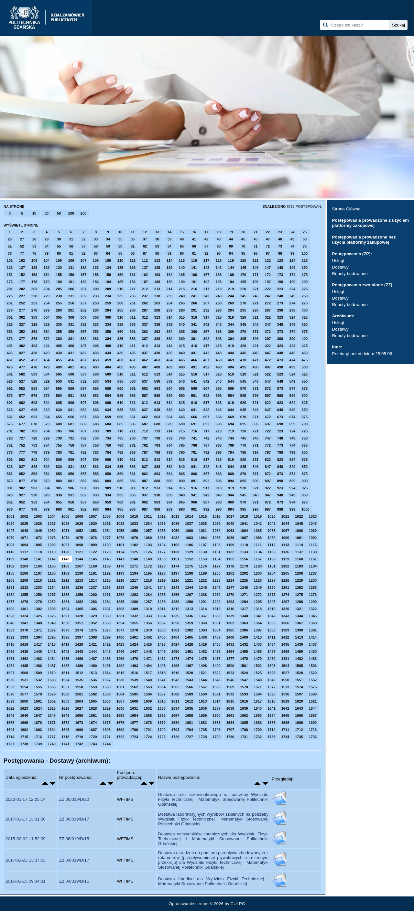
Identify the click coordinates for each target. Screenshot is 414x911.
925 (305, 488)
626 (10, 410)
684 (108, 424)
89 (169, 253)
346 (255, 324)
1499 (216, 666)
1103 (148, 545)
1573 (285, 687)
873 (280, 474)
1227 (271, 580)
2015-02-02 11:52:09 (25, 838)
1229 (299, 580)
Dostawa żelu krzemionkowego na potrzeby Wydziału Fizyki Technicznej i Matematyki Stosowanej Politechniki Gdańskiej (213, 799)
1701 (148, 730)
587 (145, 395)
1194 (134, 573)
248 (280, 296)
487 (145, 367)
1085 (216, 538)
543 (219, 381)
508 (96, 374)
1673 (79, 723)
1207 (313, 573)
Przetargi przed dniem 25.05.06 (362, 353)
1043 (271, 523)
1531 (24, 680)
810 (120, 459)
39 (169, 239)
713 (157, 431)
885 (120, 481)
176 (10, 282)
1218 (148, 580)
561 (133, 388)
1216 (120, 580)
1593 (244, 694)
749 (292, 438)
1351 (79, 623)
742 (206, 438)
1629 (106, 708)
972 (268, 502)
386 (133, 339)
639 (169, 410)
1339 (230, 616)
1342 (271, 616)
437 (145, 353)
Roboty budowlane (349, 273)
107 (83, 260)
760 (120, 445)
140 (182, 268)
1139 (10, 559)
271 (255, 303)
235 (120, 296)
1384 (216, 630)
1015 (203, 516)
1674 (93, 723)
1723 (134, 737)
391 (194, 339)
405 (59, 346)
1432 (244, 644)
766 (194, 445)
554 (46, 388)
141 (194, 268)
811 (133, 459)
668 (219, 417)
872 (268, 474)
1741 (65, 744)
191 (194, 282)
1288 (161, 602)
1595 (271, 694)
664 (169, 417)
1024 (10, 523)
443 (219, 353)
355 (59, 332)
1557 (65, 687)
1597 (299, 694)
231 (71, 296)
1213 (79, 580)
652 (22, 417)
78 (34, 253)
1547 (244, 680)
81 (71, 253)
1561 (120, 687)
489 (169, 367)
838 (157, 467)
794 (231, 452)
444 (231, 353)
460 (120, 360)
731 (71, 438)
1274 (285, 595)
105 (59, 260)
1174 (175, 566)
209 (108, 289)
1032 (120, 523)
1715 (24, 737)
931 (71, 495)
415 (182, 346)
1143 (65, 559)
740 (182, 438)
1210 (38, 580)
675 (305, 417)
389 (169, 339)
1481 (285, 659)
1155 (230, 559)
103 (34, 260)
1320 (285, 609)
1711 (285, 730)
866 (194, 474)
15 (182, 232)
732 (83, 438)
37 (145, 239)
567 (206, 388)
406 (71, 346)
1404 (175, 637)
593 (219, 395)
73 (280, 246)
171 (255, 275)
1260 (93, 595)
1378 (134, 630)
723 (280, 431)
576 (10, 395)
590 (182, 395)
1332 (134, 616)
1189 (65, 573)
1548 (258, 680)
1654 (134, 715)
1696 (79, 730)
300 (305, 310)
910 (120, 488)
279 (46, 310)
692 (206, 424)
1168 (93, 566)
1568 (216, 687)
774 (292, 445)
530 (59, 381)
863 (157, 474)
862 (145, 474)
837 (145, 467)
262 (145, 303)
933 (96, 495)
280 (59, 310)
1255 (24, 595)
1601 (38, 701)
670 (243, 417)
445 (243, 353)
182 (83, 282)
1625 (51, 708)
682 (83, 424)
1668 (10, 723)
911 (133, 488)
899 (292, 481)
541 (194, 381)
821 (255, 459)
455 (59, 360)
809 (108, 459)
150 (305, 268)
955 (59, 502)
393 (219, 339)
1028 (65, 523)
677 (22, 424)
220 (243, 289)
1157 (258, 559)
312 (145, 317)
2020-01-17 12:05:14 (25, 799)
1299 (313, 602)
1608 (134, 701)
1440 (38, 651)
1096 (51, 545)
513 (157, 374)
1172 (148, 566)
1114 (299, 545)
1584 (120, 694)
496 (255, 367)
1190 (79, 573)
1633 (161, 708)
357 (83, 332)
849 (292, 467)
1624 (38, 708)
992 (206, 509)
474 (292, 360)
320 (243, 317)
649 (292, 410)
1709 (258, 730)
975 (305, 502)
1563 (148, 687)
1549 (271, 680)
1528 (299, 673)
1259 (79, 595)
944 (231, 495)
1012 (161, 516)
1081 (161, 538)
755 (59, 445)
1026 (38, 523)
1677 (134, 723)
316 (194, 317)
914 (169, 488)
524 (292, 374)
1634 (175, 708)
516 (194, 374)
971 (255, 502)
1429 (203, 644)
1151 (175, 559)
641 (194, 410)
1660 (216, 715)
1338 (216, 616)
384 (108, 339)
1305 (79, 609)
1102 (134, 545)
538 (157, 381)
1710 (271, 730)
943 (219, 495)
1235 (65, 587)
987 (145, 509)
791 (194, 452)
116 (194, 260)
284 (108, 310)
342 (206, 324)
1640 (258, 708)
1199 (203, 573)
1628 (93, 708)
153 (34, 275)
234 (108, 296)
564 (169, 388)
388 (157, 339)
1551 (299, 680)
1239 (120, 587)
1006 (79, 516)
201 (10, 289)
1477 (230, 659)
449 (292, 353)
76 (10, 253)
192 (206, 282)
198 (280, 282)
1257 (51, 595)
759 (108, 445)
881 (71, 481)
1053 (93, 531)
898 (280, 481)
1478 (244, 659)
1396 (65, 637)
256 (71, 303)
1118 (38, 552)
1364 (258, 623)
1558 (79, 687)
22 (268, 232)
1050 (51, 531)
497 (268, 367)
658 (96, 417)
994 (231, 509)
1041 (244, 523)
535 (120, 381)
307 (83, 317)
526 (10, 381)
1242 (161, 587)
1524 (244, 673)
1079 (134, 538)
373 (280, 332)
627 (22, 410)
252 (22, 303)
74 (292, 246)
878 (34, 481)
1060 (189, 531)
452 (22, 360)
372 (268, 332)
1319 (271, 609)
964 (169, 502)
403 (34, 346)
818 (219, 459)
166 (194, 275)
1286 (134, 602)
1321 (299, 609)
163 (157, 275)
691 (194, 424)
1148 (134, 559)
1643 (299, 708)
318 (219, 317)
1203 (258, 573)
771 (255, 445)
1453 (216, 651)
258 (96, 303)
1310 (148, 609)
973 (280, 502)
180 (59, 282)
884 (108, 481)
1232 (24, 587)
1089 (271, 538)
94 (231, 253)
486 (133, 367)
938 (157, 495)
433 (96, 353)
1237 (93, 587)
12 (145, 232)
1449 (161, 651)
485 (120, 367)
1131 (216, 552)
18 (219, 232)
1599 (10, 701)
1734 (285, 737)
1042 (258, 523)
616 (194, 403)
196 (255, 282)
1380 (161, 630)
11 (133, 232)
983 (96, 509)
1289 (175, 602)
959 (108, 502)
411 (133, 346)
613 (157, 403)
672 (268, 417)
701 (10, 431)
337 (145, 324)
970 (243, 502)
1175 (189, 566)
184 (108, 282)
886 (133, 481)
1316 (230, 609)
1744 (106, 744)
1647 (38, 715)
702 (22, 431)
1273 (271, 595)
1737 (10, 744)
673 (280, 417)
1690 (313, 723)
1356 (148, 623)
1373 (65, 630)
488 (157, 367)
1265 (161, 595)
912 (145, 488)
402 (22, 346)
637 (145, 410)
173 (280, 275)
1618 (271, 701)
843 (219, 467)
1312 (175, 609)
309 (108, 317)
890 (182, 481)
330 (59, 324)
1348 (38, 623)
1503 (271, 666)
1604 (79, 701)
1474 (189, 659)
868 (219, 474)
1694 (51, 730)
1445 (106, 651)
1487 (51, 666)
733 (96, 438)
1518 (161, 673)
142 (206, 268)
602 (22, 403)
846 (255, 467)
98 (280, 253)
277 (22, 310)
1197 (175, 573)
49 (292, 239)
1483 (313, 659)
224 (292, 289)
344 (231, 324)
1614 (216, 701)
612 (145, 403)
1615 (230, 701)
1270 (230, 595)
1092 (313, 538)
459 (108, 360)
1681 (189, 723)
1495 (161, 666)
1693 (38, 730)
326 (10, 324)
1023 (313, 516)
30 (47, 213)
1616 (244, 701)
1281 (65, 602)
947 (268, 495)
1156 (244, 559)
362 (145, 332)
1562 (134, 687)
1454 (230, 651)
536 (133, 381)
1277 (10, 602)
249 (292, 296)
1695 (65, 730)
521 (255, 374)
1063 (230, 531)
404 (46, 346)
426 (10, 353)
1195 (148, 573)
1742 (79, 744)
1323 (10, 616)
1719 (79, 737)
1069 (313, 531)
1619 (285, 701)
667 (206, 417)
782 (83, 452)
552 (22, 388)
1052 (79, 531)
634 (108, 410)
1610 (161, 701)
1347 (24, 623)
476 (10, 367)
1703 (175, 730)
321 (255, 317)
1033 (134, 523)
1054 (106, 531)
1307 (106, 609)
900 (305, 481)
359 (108, 332)
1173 (161, 566)
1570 (244, 687)
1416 (24, 644)
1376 (106, 630)
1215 (106, 580)
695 (243, 424)
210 (120, 289)
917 (206, 488)
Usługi (338, 260)
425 (305, 346)
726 (10, 438)
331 (71, 324)
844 (231, 467)
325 (305, 317)
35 (120, 239)
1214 (93, 580)
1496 (175, 666)
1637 (216, 708)
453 (34, 360)
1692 (24, 730)
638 (157, 410)
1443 (79, 651)
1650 (79, 715)
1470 (134, 659)
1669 (24, 723)
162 (145, 275)
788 (157, 452)
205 (59, 289)
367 (206, 332)
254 (46, 303)
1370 (24, 630)
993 (219, 509)
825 (305, 459)
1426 (161, 644)
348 (280, 324)
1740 (51, 744)
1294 (244, 602)
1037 (189, 523)
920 (243, 488)
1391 (313, 630)
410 (120, 346)
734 (108, 438)
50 (59, 213)
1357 (161, 623)
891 (194, 481)
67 (206, 246)
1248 (244, 587)
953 (34, 502)
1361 (216, 623)
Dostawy (340, 267)
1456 (258, 651)
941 (194, 495)
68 (219, 246)
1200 (216, 573)
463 (157, 360)
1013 (175, 516)
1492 (120, 666)
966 (194, 502)
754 (46, 445)
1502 (258, 666)
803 (34, 459)
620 (243, 403)
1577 (24, 694)
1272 (258, 595)
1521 (203, 673)
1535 (79, 680)
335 (120, 324)
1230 (313, 580)
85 (120, 253)
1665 (285, 715)
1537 (106, 680)
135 (120, 268)
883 (96, 481)
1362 (230, 623)
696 (255, 424)
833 (96, 467)
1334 (161, 616)
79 (47, 253)
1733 (271, 737)
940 (182, 495)
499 (292, 367)
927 (22, 495)
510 (120, 374)
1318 (258, 609)
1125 (134, 552)
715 (182, 431)
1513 (93, 673)
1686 (258, 723)
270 (243, 303)
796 (255, 452)
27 (22, 239)
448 (280, 353)
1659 (203, 715)
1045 (299, 523)
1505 (299, 666)
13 (157, 232)
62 (145, 246)
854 (46, 474)
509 (108, 374)
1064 (244, 531)
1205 (285, 573)
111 (133, 260)
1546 (230, 680)
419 (231, 346)
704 (46, 431)
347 (268, 324)
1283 (93, 602)
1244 (189, 587)
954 (46, 502)
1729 (216, 737)
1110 (244, 545)
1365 (271, 623)
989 (169, 509)
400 (305, 339)
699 (292, 424)
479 (46, 367)
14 (169, 232)
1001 (10, 516)
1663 (258, 715)
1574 (299, 687)
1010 (134, 516)
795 (243, 452)
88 (157, 253)
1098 (79, 545)
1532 (38, 680)
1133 (244, 552)
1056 (134, 531)
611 (133, 403)
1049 (38, 531)
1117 (24, 552)
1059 (175, 531)
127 (22, 268)
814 (169, 459)
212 (145, 289)
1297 (285, 602)
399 (292, 339)
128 (34, 268)
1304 (65, 609)
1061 (203, 531)
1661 (230, 715)
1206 (299, 573)
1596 (285, 694)
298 (280, 310)
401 (10, 346)
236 (133, 296)
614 (169, 403)
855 (59, 474)
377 (22, 339)
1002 (24, 516)
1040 (230, 523)
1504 (285, 666)
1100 (106, 545)
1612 (189, 701)
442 (206, 353)
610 (120, 403)
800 (305, 452)
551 (10, 388)
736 (133, 438)
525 (305, 374)
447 (268, 353)
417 (206, 346)
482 (83, 367)
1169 (106, 566)
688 (157, 424)
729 (46, 438)
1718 (65, 737)
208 (96, 289)
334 (108, 324)
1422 (106, 644)
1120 (65, 552)
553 (34, 388)
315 (182, 317)
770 (243, 445)
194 (231, 282)
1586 (148, 694)
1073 (51, 538)
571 (255, 388)
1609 (148, 701)
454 (46, 360)
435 (120, 353)
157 (83, 275)
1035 (161, 523)
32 (83, 239)
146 (255, 268)
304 (46, 317)
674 (292, 417)
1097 (65, 545)
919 (231, 488)
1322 (313, 609)
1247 (230, 587)
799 (292, 452)
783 (96, 452)
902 (22, 488)
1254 (10, 595)
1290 (189, 602)
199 (292, 282)
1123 (106, 552)
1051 (65, 531)
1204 (271, 573)
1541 (161, 680)
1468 (106, 659)
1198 (189, 573)
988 (157, 509)
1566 (189, 687)
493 (219, 367)
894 (231, 481)
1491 (106, 666)
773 (280, 445)
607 (83, 403)
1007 (93, 516)
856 (71, 474)
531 (71, 381)
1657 (175, 715)
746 (255, 438)
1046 (313, 523)
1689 (299, 723)
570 (243, 388)
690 (182, 424)
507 (83, 374)
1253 (313, 587)
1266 (175, 595)
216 (194, 289)
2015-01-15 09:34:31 (25, 881)
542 (206, 381)
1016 (216, 516)
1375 (93, 630)
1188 (51, 573)
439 (169, 353)
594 (231, 395)
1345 (313, 616)
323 (280, 317)
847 (268, 467)
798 (280, 452)
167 (206, 275)
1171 (134, 566)
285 (120, 310)
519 (231, 374)
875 (305, 474)
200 (83, 213)
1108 (216, 545)
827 (22, 467)
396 (255, 339)
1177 (216, 566)
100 (71, 213)
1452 (203, 651)
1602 (51, 701)
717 (206, 431)
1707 (230, 730)
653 (34, 417)
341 (194, 324)
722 (268, 431)
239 (169, 296)
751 (10, 445)
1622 (10, 708)
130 (59, 268)
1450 (175, 651)
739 (169, 438)
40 (182, 239)
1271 (244, 595)
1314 (203, 609)
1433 (258, 644)
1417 (38, 644)
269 (231, 303)
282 (83, 310)
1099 (93, 545)
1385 (230, 630)
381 (71, 339)
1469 (120, 659)
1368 (313, 623)
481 (71, 367)
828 (34, 467)
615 (182, 403)
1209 (24, 580)
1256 (38, 595)
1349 (51, 623)
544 (231, 381)
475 (305, 360)
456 (71, 360)
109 (108, 260)
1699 (120, 730)
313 (157, 317)
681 (71, 424)
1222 (203, 580)
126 (10, 268)
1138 (313, 552)
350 (305, 324)
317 (206, 317)
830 (59, 467)
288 (157, 310)
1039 (216, 523)
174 (292, 275)
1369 (10, 630)
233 (96, 296)
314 (169, 317)
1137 (299, 552)
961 (133, 502)
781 (71, 452)
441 (194, 353)
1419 (65, 644)
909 (108, 488)
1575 (313, 687)
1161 (313, 559)
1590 (203, 694)
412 (145, 346)
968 (219, 502)
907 (83, 488)
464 (169, 360)
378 (34, 339)
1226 (258, 580)
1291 (203, 602)
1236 (79, 587)
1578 (38, 694)
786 (133, 452)
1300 (10, 609)
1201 (230, 573)
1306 (93, 609)
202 (22, 289)
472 (268, 360)
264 (169, 303)
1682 (203, 723)
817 (206, 459)
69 (231, 246)
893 (219, 481)
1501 (244, 666)
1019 (258, 516)
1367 (299, 623)
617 (206, 403)
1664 (271, 715)
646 (255, 410)
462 (145, 360)
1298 (299, 602)
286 (133, 310)
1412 (285, 637)
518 (219, 374)
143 (219, 268)
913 (157, 488)
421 (255, 346)
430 (59, 353)
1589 (189, 694)
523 (280, 374)
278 (34, 310)
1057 (148, 531)
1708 (244, 730)
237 (145, 296)
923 (280, 488)
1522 (216, 673)
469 (231, 360)
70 (243, 246)
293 (219, 310)
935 (120, 495)
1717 (51, 737)
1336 (189, 616)
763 (157, 445)
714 (169, 431)
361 (133, 332)
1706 (216, 730)
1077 (106, 538)
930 (59, 495)
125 (305, 260)
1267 (189, 595)
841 (194, 467)
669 (231, 417)
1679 (161, 723)
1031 (106, 523)
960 (120, 502)
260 (120, 303)
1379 (148, 630)
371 (255, 332)
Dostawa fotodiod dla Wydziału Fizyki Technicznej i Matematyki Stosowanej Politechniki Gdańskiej (213, 881)
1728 (203, 737)
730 (59, 438)
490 (182, 367)
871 (255, 474)
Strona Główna (346, 209)
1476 (216, 659)
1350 (65, 623)
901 (10, 488)
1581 (79, 694)
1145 (93, 559)
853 (34, 474)
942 (206, 495)
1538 (120, 680)
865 (182, 474)
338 (157, 324)
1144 (79, 559)
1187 (38, 573)
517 (206, 374)
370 (243, 332)
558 (96, 388)
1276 (313, 595)
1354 (120, 623)
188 (157, 282)
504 (46, 374)
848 (280, 467)
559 (108, 388)
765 (182, 445)
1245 (203, 587)
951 (10, 502)
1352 (93, 623)
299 (292, 310)
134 (108, 268)
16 (194, 232)
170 (243, 275)
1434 (271, 644)
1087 (244, 538)
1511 (65, 673)
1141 (38, 559)
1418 (51, 644)
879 (46, 481)
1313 (189, 609)
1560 (106, 687)
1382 (189, 630)
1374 (79, 630)
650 (305, 410)
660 (120, 417)
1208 (10, 580)
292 (206, 310)
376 (10, 339)
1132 (230, 552)
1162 (10, 566)
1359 (189, 623)
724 (292, 431)
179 (46, 282)
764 (169, 445)
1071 (24, 538)
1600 (24, 701)
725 (305, 431)
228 (34, 296)
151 (10, 275)
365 (182, 332)
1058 (161, 531)
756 (71, 445)
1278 (24, 602)
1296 (271, 602)
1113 (285, 545)
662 (145, 417)
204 (46, 289)
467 (206, 360)
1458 (285, 651)
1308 (120, 609)
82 (83, 253)
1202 (244, 573)
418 (219, 346)
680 (59, 424)
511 (133, 374)
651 (10, 417)
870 (243, 474)
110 (120, 260)
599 (292, 395)
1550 (285, 680)
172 (268, 275)
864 (169, 474)
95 (243, 253)
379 (46, 339)
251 (10, 303)
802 (22, 459)
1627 (79, 708)
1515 (120, 673)
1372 (51, 630)
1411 (271, 637)
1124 (120, 552)
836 (133, 467)
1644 (313, 708)
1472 (161, 659)
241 (194, 296)
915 (182, 488)
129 (46, 268)
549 (292, 381)
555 (59, 388)
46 (255, 239)
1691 (10, 730)
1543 (189, 680)
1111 (258, 545)
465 (182, 360)
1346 (10, 623)
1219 (161, 580)
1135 (271, 552)
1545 (216, 680)
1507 (10, 673)
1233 (38, 587)
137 (145, 268)
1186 (24, 573)
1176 (203, 566)
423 (280, 346)
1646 (24, 715)
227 (22, 296)
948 (280, 495)
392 (206, 339)
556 (71, 388)
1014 (189, 516)
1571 (258, 687)
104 (46, 260)
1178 (230, 566)
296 (255, 310)
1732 (258, 737)
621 (255, 403)
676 (10, 424)
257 (83, 303)
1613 (203, 701)
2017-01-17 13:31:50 (25, 819)
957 (83, 502)
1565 (175, 687)
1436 (299, 644)
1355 (134, 623)
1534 (65, 680)
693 (219, 424)
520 (243, 374)
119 (231, 260)
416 (194, 346)
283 (96, 310)
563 (157, 388)
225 (305, 289)
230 (59, 296)
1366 (285, 623)
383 (96, 339)
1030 (93, 523)
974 (292, 502)
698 (280, 424)
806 (71, 459)
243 (219, 296)
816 (194, 459)
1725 (161, 737)
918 (219, 488)
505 (59, 374)
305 (59, 317)
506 (71, 374)
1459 (299, 651)
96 (255, 253)
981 (71, 509)
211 (133, 289)
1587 (161, 694)
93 (219, 253)
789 (169, 452)
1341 (258, 616)
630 (59, 410)
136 (133, 268)
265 (182, 303)
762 (145, 445)
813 (157, 459)
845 (243, 467)
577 (22, 395)
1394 (38, 637)
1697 (93, 730)
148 (280, 268)
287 (145, 310)
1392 (10, 637)
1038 (203, 523)
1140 (24, 559)
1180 (258, 566)
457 (83, 360)
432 (83, 353)
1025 (24, 523)
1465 (65, 659)
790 (182, 452)
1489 (79, 666)
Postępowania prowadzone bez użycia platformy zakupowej (364, 240)
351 (10, 332)
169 (231, 275)
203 (34, 289)
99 (292, 253)
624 (292, 403)
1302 (38, 609)
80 (59, 253)
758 (96, 445)
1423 (120, 644)
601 (10, 403)
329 (46, 324)
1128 (175, 552)
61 (133, 246)
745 (243, 438)
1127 (161, 552)
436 (133, 353)
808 (96, 459)
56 (71, 246)
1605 (93, 701)
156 (71, 275)
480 (59, 367)
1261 (106, 595)
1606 (106, 701)
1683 (216, 723)
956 (71, 502)
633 (96, 410)
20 (243, 232)
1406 (203, 637)
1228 (285, 580)
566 (194, 388)
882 (83, 481)
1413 (299, 637)
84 (108, 253)
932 (83, 495)
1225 (244, 580)
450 (305, 353)
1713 (313, 730)
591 (194, 395)
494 (231, 367)
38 (157, 239)
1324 (24, 616)
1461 (10, 659)
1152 (189, 559)
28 (34, 239)
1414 (313, 637)
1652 (106, 715)
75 (305, 246)
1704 (189, 730)
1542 (175, 680)
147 (268, 268)
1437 (313, 644)
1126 (148, 552)
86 (133, 253)
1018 (244, 516)
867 (206, 474)
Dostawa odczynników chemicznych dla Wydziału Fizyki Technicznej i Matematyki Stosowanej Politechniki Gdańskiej (213, 839)
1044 (285, 523)
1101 (120, 545)
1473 (175, 659)
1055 (120, 531)
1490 (93, 666)
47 (268, 239)
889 (169, 481)
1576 (10, 694)
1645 (10, 715)
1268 (203, 595)
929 (46, 495)
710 (120, 431)
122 (268, 260)
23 (280, 232)
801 (10, 459)
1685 (244, 723)
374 (292, 332)
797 (268, 452)
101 (10, 260)
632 (83, 410)
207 (83, 289)
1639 (244, 708)
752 (22, 445)
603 (34, 403)
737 (145, 438)
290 (182, 310)
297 (268, 310)
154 (46, 275)
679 (46, 424)
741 (194, 438)
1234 (51, 587)
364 (169, 332)
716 (194, 431)
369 (231, 332)
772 (268, 445)
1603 (65, 701)
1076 (93, 538)
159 (108, 275)
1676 (120, 723)
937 (145, 495)
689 (169, 424)
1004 (51, 516)
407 (83, 346)
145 (243, 268)
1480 (271, 659)
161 (133, 275)
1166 (65, 566)
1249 (258, 587)
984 (108, 509)
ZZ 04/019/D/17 (74, 860)
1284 (106, 602)
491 (194, 367)
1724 (148, 737)
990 (182, 509)
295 (243, 310)
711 (133, 431)
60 (120, 246)
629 (46, 410)
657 (83, 417)
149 (292, 268)
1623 (24, 708)
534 (108, 381)
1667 (313, 715)
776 (10, 452)
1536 (93, 680)
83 (96, 253)
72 (268, 246)
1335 (175, 616)
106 (71, 260)
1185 (10, 573)
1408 (230, 637)
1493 (134, 666)
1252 (299, 587)
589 (169, 395)
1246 (216, 587)
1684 (230, 723)
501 (10, 374)
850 (305, 467)
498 (280, 367)
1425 (148, 644)
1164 (38, 566)
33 (96, 239)
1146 (106, 559)
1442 (65, 651)
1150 (161, 559)
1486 (38, 666)
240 (182, 296)
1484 (10, 666)
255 (59, 303)
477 (22, 367)
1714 (10, 737)
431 (71, 353)
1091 (299, 538)
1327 (65, 616)
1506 (313, 666)
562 (145, 388)
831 (71, 467)
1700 (134, 730)
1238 (106, 587)
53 (34, 246)
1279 (38, 602)
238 (157, 296)
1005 (65, 516)
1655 (148, 715)
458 (96, 360)
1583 (106, 694)
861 (133, 474)
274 (292, 303)
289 (169, 310)
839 (169, 467)
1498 (203, 666)
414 (169, 346)
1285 (120, 602)
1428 (189, 644)
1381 (175, 630)
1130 (203, 552)
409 (108, 346)
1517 (148, 673)
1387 (258, 630)
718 (219, 431)
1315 (216, 609)
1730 (230, 737)
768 (219, 445)
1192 (106, 573)
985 (120, 509)
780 (59, 452)
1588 (175, 694)
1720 (93, 737)
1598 (313, 694)
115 (182, 260)
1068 (299, 531)
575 (305, 388)
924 (292, 488)
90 (182, 253)
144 (231, 268)
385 (120, 339)
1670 (38, 723)
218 (219, 289)
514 (169, 374)
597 (268, 395)
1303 (51, 609)
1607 (120, 701)
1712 (299, 730)
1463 (38, 659)
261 (133, 303)
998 (280, 509)
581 (71, 395)
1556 (51, 687)
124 (292, 260)
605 (59, 403)
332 (83, 324)
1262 (120, 595)
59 (108, 246)
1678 (148, 723)
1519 (175, 673)
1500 (230, 666)
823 (280, 459)
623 (280, 403)
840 (182, 467)
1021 (285, 516)
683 (96, 424)
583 (96, 395)
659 (108, 417)
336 (133, 324)
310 (120, 317)
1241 (148, 587)
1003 (38, 516)
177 (22, 282)
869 (231, 474)
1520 (189, 673)
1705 (203, 730)
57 (83, 246)
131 (71, 268)
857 (83, 474)
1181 (271, 566)
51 (10, 246)
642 (206, 410)
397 (268, 339)
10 (34, 213)
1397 (79, 637)
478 (34, 367)
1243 (175, 587)
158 (96, 275)
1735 (299, 737)
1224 (230, 580)
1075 (79, 538)
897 (268, 481)
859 (108, 474)
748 (280, 438)
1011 (148, 516)
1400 (120, 637)
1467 (93, 659)
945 (243, 495)
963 (157, 502)
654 (46, 417)
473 (280, 360)
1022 (299, 516)
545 (243, 381)
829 (46, 467)
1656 (161, 715)
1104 (161, 545)
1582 (93, 694)
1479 (258, 659)
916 (194, 488)
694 (231, 424)
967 (206, 502)
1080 (148, 538)
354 (46, 332)
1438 (10, 651)
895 (243, 481)
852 (22, 474)
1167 (79, 566)
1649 (65, 715)
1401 (134, 637)
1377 (120, 630)
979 (46, 509)
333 (96, 324)
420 (243, 346)
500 (305, 367)
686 (133, 424)
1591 (216, 694)
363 (157, 332)
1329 (93, 616)
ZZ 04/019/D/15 (74, 881)
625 (305, 403)
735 (120, 438)
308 (96, 317)
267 (206, 303)
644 (231, 410)
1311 (161, 609)
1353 (106, 623)
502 (22, 374)
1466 (79, 659)
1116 (10, 552)
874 (292, 474)
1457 (271, 651)
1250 (271, 587)
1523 (230, 673)
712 (145, 431)
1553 (10, 687)
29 (47, 239)
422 (268, 346)
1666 (299, 715)
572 (268, 388)
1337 (203, 616)
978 (34, 509)
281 (71, 310)
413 (157, 346)
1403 (161, 637)
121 (255, 260)
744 (231, 438)
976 (10, 509)
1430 (216, 644)
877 (22, 481)
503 (34, 374)
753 (34, 445)
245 (243, 296)
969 (231, 502)
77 (22, 253)
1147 (120, 559)
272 (268, 303)
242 (206, 296)
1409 (244, 637)
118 (219, 260)
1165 (51, 566)
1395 (51, 637)
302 (22, 317)
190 (182, 282)
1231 (10, 587)
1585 (134, 694)
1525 (258, 673)
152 (22, 275)
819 (231, 459)
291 (194, 310)
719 (231, 431)
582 (83, 395)
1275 (299, 595)
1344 (299, 616)
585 (120, 395)
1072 (38, 538)
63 (157, 246)
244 (231, 296)
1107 (203, 545)
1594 (258, 694)
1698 (106, 730)
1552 (313, 680)
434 (108, 353)
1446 (120, 651)
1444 (93, 651)
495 (243, 367)
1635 (189, 708)
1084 (203, 538)
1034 (148, 523)
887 (145, 481)
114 (169, 260)
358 (96, 332)
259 (108, 303)
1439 (24, 651)
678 (34, 424)
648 (280, 410)
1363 (244, 623)
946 (255, 495)
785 (120, 452)
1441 (51, 651)
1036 (175, 523)
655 (59, 417)
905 (59, 488)
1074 (65, 538)
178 (34, 282)
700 (305, 424)
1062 (216, 531)
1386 (244, 630)
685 (120, 424)
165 (182, 275)
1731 (244, 737)
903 (34, 488)
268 (219, 303)
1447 (134, 651)
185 (120, 282)
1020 (271, 516)
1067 (285, 531)
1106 (189, 545)
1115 (313, 545)
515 (182, 374)
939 (169, 495)
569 (231, 388)
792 (206, 452)
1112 (271, 545)
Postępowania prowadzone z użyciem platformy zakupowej (370, 223)
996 (255, 509)
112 (145, 260)
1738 (24, 744)
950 (305, 495)
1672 (65, 723)
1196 (161, 573)
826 (10, 467)
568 (219, 388)
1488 (65, 666)
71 (255, 246)
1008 (106, 516)
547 (268, 381)
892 (206, 481)
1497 (189, 666)
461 (133, 360)
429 (46, 353)
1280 (51, 602)
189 (169, 282)
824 (292, 459)
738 (157, 438)
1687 (271, 723)
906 (71, 488)
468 (219, 360)
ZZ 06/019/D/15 (74, 838)
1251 (285, 587)
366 (194, 332)
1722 (120, 737)
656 (71, 417)
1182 (285, 566)
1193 (120, 573)
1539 (134, 680)
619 (231, 403)
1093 (10, 545)
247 (268, 296)
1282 (79, 602)
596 (255, 395)
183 (96, 282)
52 (22, 246)
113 (157, 260)
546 (255, 381)
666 (194, 417)
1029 (79, 523)
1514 (106, 673)
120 (243, 260)
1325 (38, 616)
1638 (230, 708)
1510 (51, 673)
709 (108, 431)
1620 (299, 701)
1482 (299, 659)
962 (145, 502)
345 (243, 324)
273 (280, 303)
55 (59, 246)
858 (96, 474)
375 (305, 332)
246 (255, 296)
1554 (24, 687)
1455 (244, 651)
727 (22, 438)
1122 (93, 552)
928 (34, 495)
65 (182, 246)
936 (133, 495)
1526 (271, 673)
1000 (305, 509)
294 (231, 310)
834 (108, 467)
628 (34, 410)
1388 (271, 630)
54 (47, 246)
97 (268, 253)
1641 (271, 708)
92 (206, 253)
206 (71, 289)
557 (83, 388)
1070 (10, 538)
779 (46, 452)
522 (268, 374)
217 (206, 289)
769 (231, 445)
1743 (93, 744)
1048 (24, 531)
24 (292, 232)
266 (194, 303)
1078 (120, 538)
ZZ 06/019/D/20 (74, 799)
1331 (120, 616)
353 (34, 332)
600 (305, 395)
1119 (51, 552)
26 (10, 239)
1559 (93, 687)
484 (108, 367)
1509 (38, 673)
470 (243, 360)
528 (34, 381)
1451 (189, 651)
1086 (230, 538)
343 (219, 324)
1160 (299, 559)
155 (59, 275)
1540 (148, 680)
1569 (230, 687)
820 (243, 459)
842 (206, 467)
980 (59, 509)
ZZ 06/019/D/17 (74, 819)
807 (83, 459)
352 (22, 332)
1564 (161, 687)
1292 (216, 602)
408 (96, 346)
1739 (38, 744)
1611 (175, 701)
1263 (134, 595)
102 (22, 260)
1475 (203, 659)
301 (10, 317)
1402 (148, 637)
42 (206, 239)
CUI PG (237, 903)
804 (46, 459)
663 (157, 417)
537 (145, 381)
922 (268, 488)
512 (145, 374)
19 (231, 232)
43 (219, 239)
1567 (203, 687)
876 (10, 481)
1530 (10, 680)
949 (292, 495)
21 (255, 232)
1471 (148, 659)
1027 (51, 523)
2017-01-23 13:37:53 (25, 860)
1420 (79, 644)
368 (219, 332)
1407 (216, 637)
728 (34, 438)
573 (280, 388)
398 (280, 339)
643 (219, 410)
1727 (189, 737)
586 (133, 395)
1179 (244, 566)
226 (10, 296)
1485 (24, 666)
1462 (24, 659)
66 (194, 246)
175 (305, 275)
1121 (79, 552)
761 (133, 445)
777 (22, 452)
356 (71, 332)
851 (10, 474)
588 (157, 395)
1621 (313, 701)
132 (83, 268)
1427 (175, 644)
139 (169, 268)
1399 (106, 637)
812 (145, 459)
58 (96, 246)
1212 (65, 580)
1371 (38, 630)
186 (133, 282)
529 (46, 381)
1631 (134, 708)
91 (194, 253)
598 (280, 395)
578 (34, 395)
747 (268, 438)
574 (292, 388)
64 (169, 246)
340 (182, 324)
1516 (134, 673)
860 (120, 474)
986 (133, 509)
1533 (51, 680)
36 (133, 239)
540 (182, 381)
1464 (51, 659)
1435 (285, 644)
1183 (299, 566)
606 (71, 403)
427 (22, 353)
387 (145, 339)
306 (71, 317)
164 (169, 275)
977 (22, 509)
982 (83, 509)
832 (83, 467)
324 (292, 317)
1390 (299, 630)
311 (133, 317)
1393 (24, 637)
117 (206, 260)
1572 (271, 687)
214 (169, 289)
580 (59, 395)
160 (120, 275)
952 (22, 502)
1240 (134, 587)
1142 (51, 559)
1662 (244, 715)
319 (231, 317)
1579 (51, 694)
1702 (161, 730)
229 (46, 296)
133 (96, 268)
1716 (38, 737)
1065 (258, 531)
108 (96, 260)
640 (182, 410)
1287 (148, 602)
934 (108, 495)
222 (268, 289)
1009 (120, 516)
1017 (230, 516)
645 (243, 410)
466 (194, 360)
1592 (230, 694)
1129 (189, 552)
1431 (230, 644)
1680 (175, 723)
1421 (93, 644)
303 (34, 317)
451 (10, 360)
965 (182, 502)
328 (34, 324)
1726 (175, 737)
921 (255, 488)
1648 (51, 715)
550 (305, 381)
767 (206, 445)
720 (243, 431)
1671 (51, 723)
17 (206, 232)
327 (22, 324)
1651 (93, 715)
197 (268, 282)
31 (71, 239)
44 (231, 239)
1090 (285, 538)
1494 (148, 666)
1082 (175, 538)
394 (231, 339)
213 (157, 289)
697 (268, 424)
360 (120, 332)
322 (268, 317)
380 (59, 339)
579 (46, 395)
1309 (134, 609)
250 (305, 296)
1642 (285, 708)
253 (34, 303)
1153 (203, 559)
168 (219, 275)
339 (169, 324)
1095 (38, 545)
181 (71, 282)
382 (83, 339)
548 (280, 381)
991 (194, 509)
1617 (258, 701)
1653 (120, 715)
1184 (313, 566)
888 (157, 481)
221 (255, 289)
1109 (230, 545)
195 (243, 282)
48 (280, 239)
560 (120, 388)
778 (34, 452)
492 (206, 367)
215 (182, 289)
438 (157, 353)
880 (59, 481)
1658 (189, 715)
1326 (51, 616)
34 (108, 239)
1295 (258, 602)
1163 (24, 566)
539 (169, 381)
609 (108, 403)
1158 (271, 559)
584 (108, 395)
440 (182, 353)
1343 (285, 616)
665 (182, 417)
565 (182, 388)
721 (255, 431)
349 (292, 324)
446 (255, 353)
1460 (313, 651)
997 (268, 509)
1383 (203, 630)
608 (96, 403)
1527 (285, 673)
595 (243, 395)
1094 (24, 545)
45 (243, 239)
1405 (189, 637)
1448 (148, 651)
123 (280, 260)
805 (59, 459)
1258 (65, 595)
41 (194, 239)
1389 (285, 630)
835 (120, 467)
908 (96, 488)
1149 (148, 559)
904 (46, 488)
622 (268, 403)
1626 (65, 708)
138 (157, 268)
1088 (258, 538)
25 (305, 232)
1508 (24, 673)
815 (182, 459)
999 (292, 509)
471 (255, 360)
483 (96, 367)
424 (292, 346)
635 (120, 410)
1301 (24, 609)
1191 (93, 573)
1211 (51, 580)
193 (219, 282)
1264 (148, 595)
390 (182, 339)
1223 (216, 580)
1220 (175, 580)
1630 (120, 708)
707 (83, 431)
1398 (93, 637)
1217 (134, 580)
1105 (175, 545)
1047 (10, 531)
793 (219, 452)
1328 (79, 616)
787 (145, 452)
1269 (216, 595)
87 (145, 253)
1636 (203, 708)
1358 (175, 623)
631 (71, 410)
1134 (258, 552)
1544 (203, 680)
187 (145, 282)
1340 (244, 616)
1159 (285, 559)
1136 (285, 552)
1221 (189, 580)
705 (59, 431)
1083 (189, 538)
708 (96, 431)
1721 (106, 737)
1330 (106, 616)
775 (305, 445)
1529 (313, 673)
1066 (271, 531)
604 (46, 403)
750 (305, 438)
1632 (148, 708)
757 (83, 445)
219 (231, 289)
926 (10, 495)
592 (206, 395)
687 (145, 424)
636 (133, 410)
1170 (120, 566)
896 (255, 481)
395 (243, 339)
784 (108, 452)
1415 (10, 644)
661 (133, 417)
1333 (148, 616)
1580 (65, 694)
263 (157, 303)
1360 (203, 623)
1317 (244, 609)
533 (96, 381)
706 (71, 431)
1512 (79, 673)
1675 (106, 723)
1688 (285, 723)
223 (280, 289)
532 (83, 381)
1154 (216, 559)
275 (305, 303)
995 (243, 509)
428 (34, 353)
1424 (134, 644)
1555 (38, 687)
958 (96, 502)
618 (219, 403)
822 (268, 459)
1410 (258, 637)
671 (255, 417)
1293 (230, 602)
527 (22, 381)
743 (219, 438)
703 (34, 431)
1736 (313, 737)
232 (83, 296)
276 (10, 310)
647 (268, 410)
